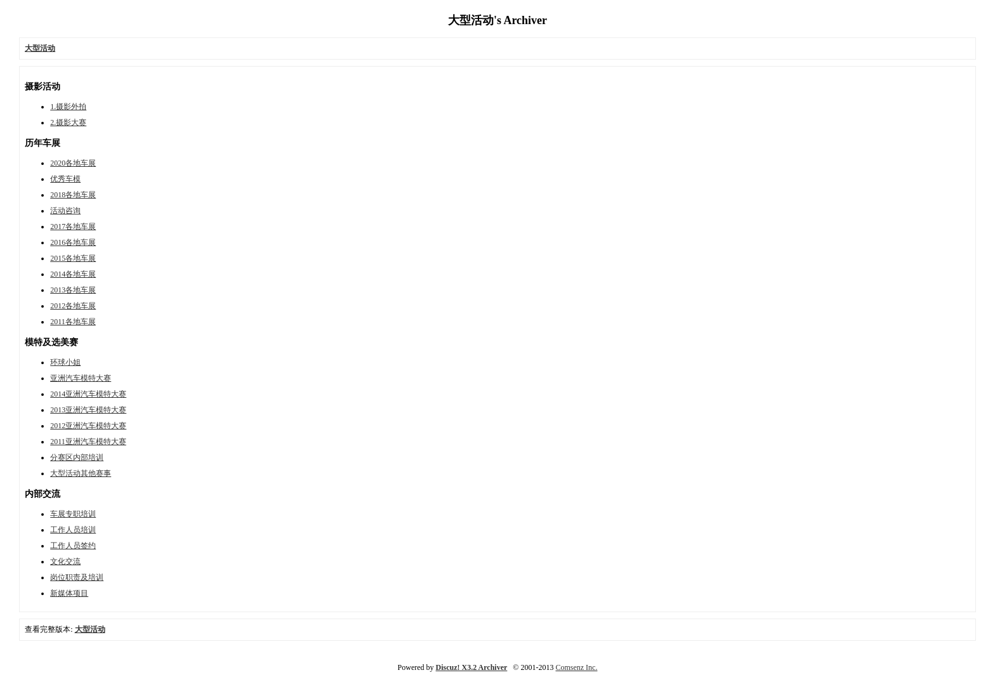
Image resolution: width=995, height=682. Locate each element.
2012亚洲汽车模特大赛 (88, 425)
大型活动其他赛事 (80, 473)
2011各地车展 (73, 321)
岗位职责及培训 (76, 577)
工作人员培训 (73, 529)
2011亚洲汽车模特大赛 (88, 441)
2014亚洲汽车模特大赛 (88, 394)
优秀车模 (65, 178)
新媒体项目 (69, 593)
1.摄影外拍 (68, 106)
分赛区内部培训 (76, 457)
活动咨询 (65, 210)
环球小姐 (65, 362)
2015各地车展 (73, 258)
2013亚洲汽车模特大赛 (88, 409)
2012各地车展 (73, 305)
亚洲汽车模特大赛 (80, 378)
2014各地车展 (73, 274)
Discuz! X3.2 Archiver (472, 667)
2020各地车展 (73, 163)
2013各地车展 (73, 289)
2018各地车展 (73, 194)
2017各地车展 (73, 226)
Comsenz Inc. (576, 667)
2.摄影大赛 (68, 122)
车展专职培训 (73, 513)
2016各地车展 (73, 242)
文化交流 (65, 561)
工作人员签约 (73, 545)
